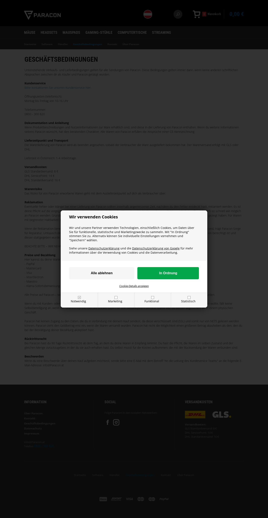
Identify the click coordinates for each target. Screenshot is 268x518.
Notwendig (78, 301)
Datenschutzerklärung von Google (156, 248)
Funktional (151, 301)
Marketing (115, 301)
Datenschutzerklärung (104, 248)
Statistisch (188, 301)
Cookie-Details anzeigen (134, 285)
